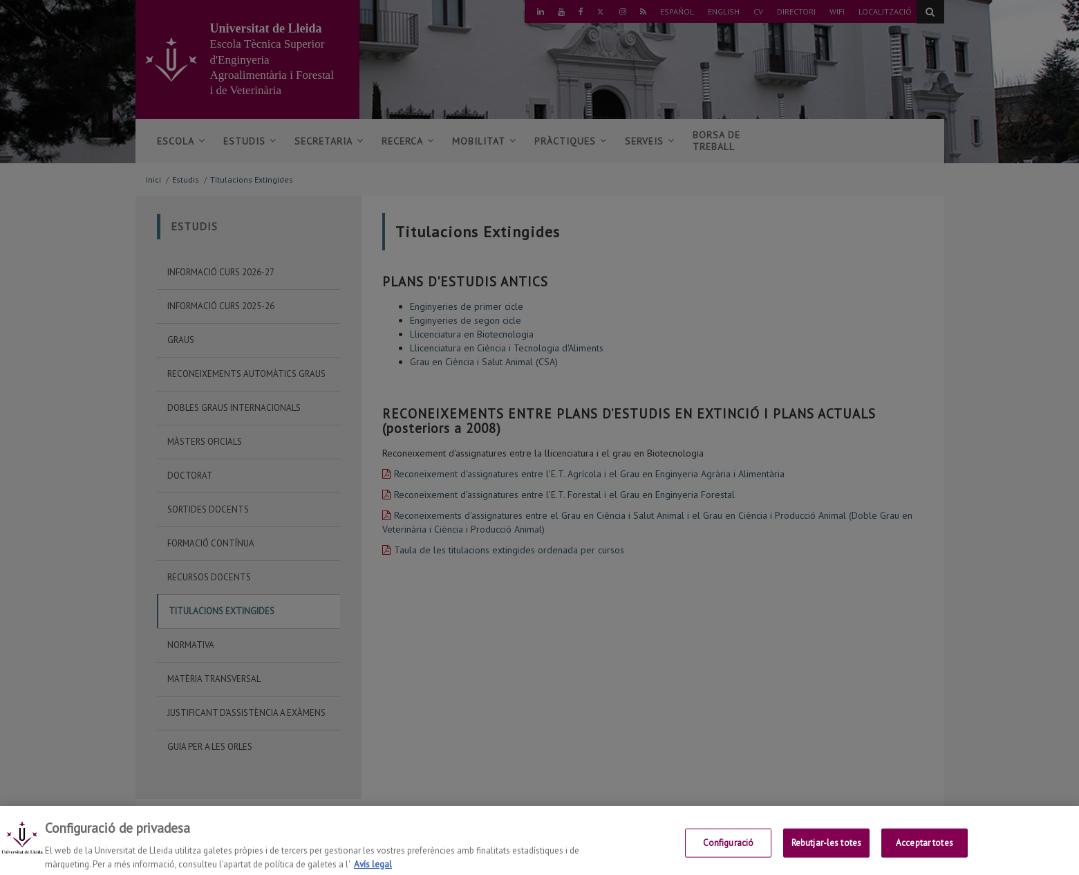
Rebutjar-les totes (826, 850)
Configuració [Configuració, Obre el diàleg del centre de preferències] (728, 850)
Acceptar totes (924, 850)
